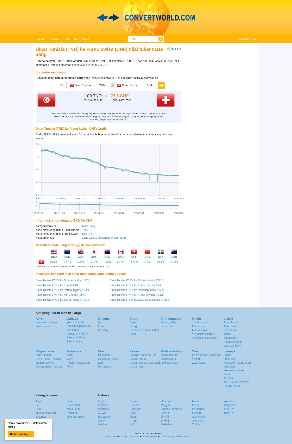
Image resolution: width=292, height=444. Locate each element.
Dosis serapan (169, 354)
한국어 (165, 420)
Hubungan (123, 436)
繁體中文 (229, 412)
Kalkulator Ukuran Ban (237, 362)
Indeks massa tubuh (79, 362)
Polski (195, 405)
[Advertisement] (222, 74)
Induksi (228, 334)
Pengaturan (110, 436)
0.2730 (134, 262)
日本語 (165, 416)
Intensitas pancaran (78, 325)
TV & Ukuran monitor (236, 382)
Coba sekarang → (20, 434)
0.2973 (67, 262)
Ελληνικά (135, 408)
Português (198, 408)
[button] (88, 85)
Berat (70, 354)
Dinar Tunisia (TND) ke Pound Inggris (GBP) (62, 290)
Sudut (227, 374)
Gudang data (169, 322)
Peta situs (134, 436)
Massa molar (200, 330)
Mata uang (88, 226)
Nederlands (168, 424)
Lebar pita (167, 326)
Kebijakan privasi (149, 436)
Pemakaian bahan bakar (144, 330)
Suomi (133, 416)
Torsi (70, 366)
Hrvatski (166, 401)
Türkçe (196, 424)
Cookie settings (166, 436)
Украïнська (230, 401)
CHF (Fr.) (87, 233)
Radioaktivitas (169, 362)
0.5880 (174, 262)
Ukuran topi (137, 366)
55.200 (94, 262)
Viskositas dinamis (203, 334)
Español (103, 405)
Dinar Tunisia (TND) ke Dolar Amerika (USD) (62, 280)
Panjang (103, 330)
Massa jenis (199, 326)
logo (146, 17)
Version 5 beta (182, 436)
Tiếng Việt (230, 405)
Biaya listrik (230, 330)
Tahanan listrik (232, 345)
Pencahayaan (75, 341)
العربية (102, 412)
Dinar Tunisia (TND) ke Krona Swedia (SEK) (136, 294)
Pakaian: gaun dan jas (143, 354)
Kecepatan (104, 354)
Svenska (197, 420)
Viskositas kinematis (204, 337)
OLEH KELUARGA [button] (77, 38)
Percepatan (105, 366)
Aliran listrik (231, 322)
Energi (133, 326)
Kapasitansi (231, 337)
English (102, 401)
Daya (133, 322)
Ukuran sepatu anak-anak (145, 362)
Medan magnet (45, 362)
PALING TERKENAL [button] (48, 38)
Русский (197, 412)
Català (102, 420)
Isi (99, 322)
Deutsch (135, 405)
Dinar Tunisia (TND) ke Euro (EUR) (57, 285)
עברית (133, 420)
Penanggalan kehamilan (206, 354)
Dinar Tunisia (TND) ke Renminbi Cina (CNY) (137, 290)
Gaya (70, 358)
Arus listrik (230, 326)
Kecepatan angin (108, 358)
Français (103, 408)
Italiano (165, 412)
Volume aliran (44, 326)
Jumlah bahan (200, 322)
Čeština (102, 424)
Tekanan (229, 378)
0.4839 (107, 262)
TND (85, 229)
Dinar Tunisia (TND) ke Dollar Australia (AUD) (63, 299)
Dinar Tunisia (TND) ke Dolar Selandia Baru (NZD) (140, 299)
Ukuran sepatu (138, 358)
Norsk (195, 401)
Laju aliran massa (46, 322)
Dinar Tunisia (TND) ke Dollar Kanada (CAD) (137, 280)
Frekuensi (229, 358)
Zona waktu (89, 237)
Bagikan (174, 49)
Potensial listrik (233, 341)
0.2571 (80, 262)
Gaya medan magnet (48, 358)
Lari (100, 362)
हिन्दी (132, 424)
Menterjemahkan (108, 237)
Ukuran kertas (232, 385)
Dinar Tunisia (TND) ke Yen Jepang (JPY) (61, 294)
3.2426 (161, 262)
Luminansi (73, 329)
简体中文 (229, 408)
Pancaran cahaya (77, 333)
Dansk (133, 401)
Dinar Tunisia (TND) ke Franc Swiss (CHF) (135, 285)
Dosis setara (168, 358)
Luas (101, 326)
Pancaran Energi (77, 337)
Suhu (122, 237)
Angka (227, 354)
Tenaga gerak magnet (49, 366)
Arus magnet (43, 354)
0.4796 (120, 262)
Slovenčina (199, 416)
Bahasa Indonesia (172, 408)
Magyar (165, 405)
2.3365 (147, 262)
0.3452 (54, 262)
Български (104, 416)
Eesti (133, 412)
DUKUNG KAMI (247, 38)
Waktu (196, 358)
